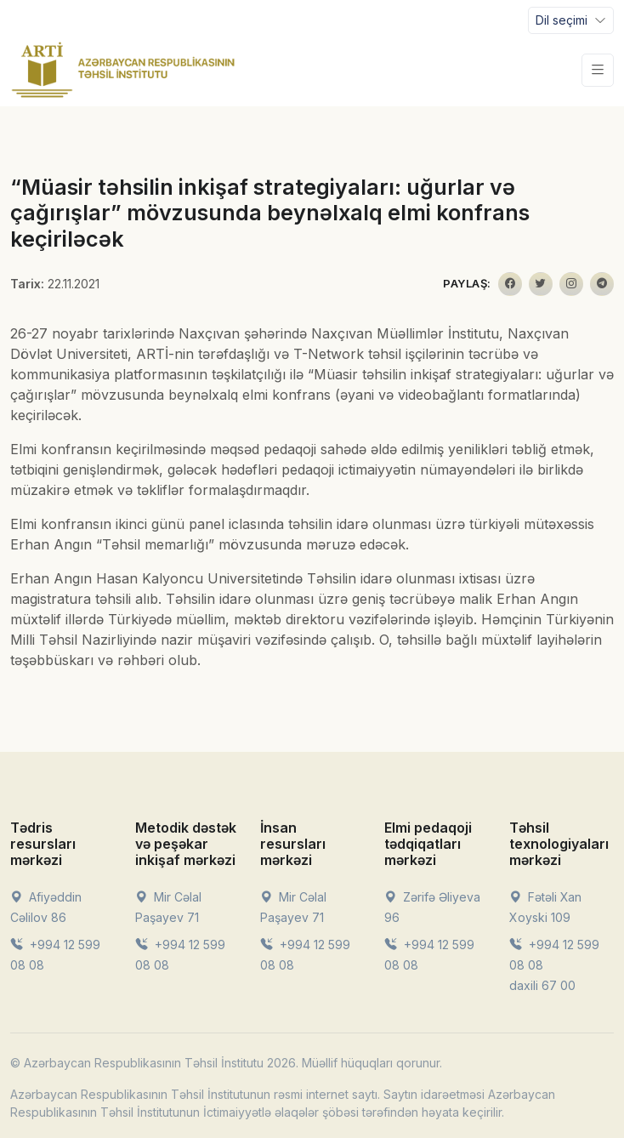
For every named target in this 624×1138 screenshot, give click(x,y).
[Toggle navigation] (571, 20)
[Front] (123, 70)
